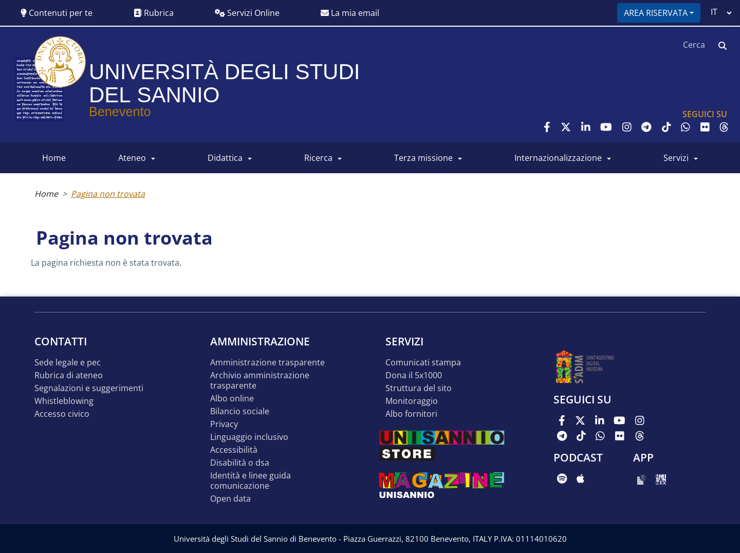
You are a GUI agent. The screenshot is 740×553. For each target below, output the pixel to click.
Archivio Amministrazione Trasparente (259, 380)
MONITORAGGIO (411, 401)
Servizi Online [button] (247, 13)
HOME (54, 157)
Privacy (224, 424)
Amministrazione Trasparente (267, 362)
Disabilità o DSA (239, 462)
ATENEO (132, 157)
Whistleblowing (64, 401)
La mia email (350, 13)
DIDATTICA (225, 157)
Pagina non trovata (108, 193)
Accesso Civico (61, 414)
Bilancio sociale (239, 411)
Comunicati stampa (423, 362)
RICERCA (318, 157)
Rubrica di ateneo (68, 375)
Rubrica (154, 13)
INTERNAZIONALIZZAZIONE (558, 157)
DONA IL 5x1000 (413, 375)
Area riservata (656, 13)
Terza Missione (423, 157)
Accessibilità (233, 450)
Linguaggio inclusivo (249, 437)
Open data (230, 498)
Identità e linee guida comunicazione (250, 480)
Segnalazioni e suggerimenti (88, 388)
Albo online (232, 398)
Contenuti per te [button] (56, 13)
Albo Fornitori (411, 414)
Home (46, 193)
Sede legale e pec (67, 362)
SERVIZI (676, 157)
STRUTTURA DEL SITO (418, 388)
